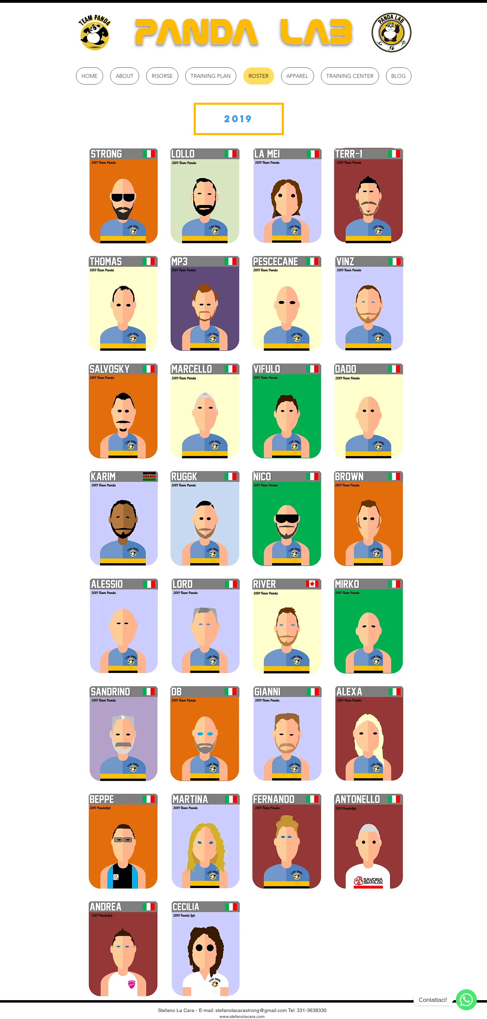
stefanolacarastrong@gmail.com (251, 1010)
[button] (239, 119)
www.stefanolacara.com (242, 1016)
